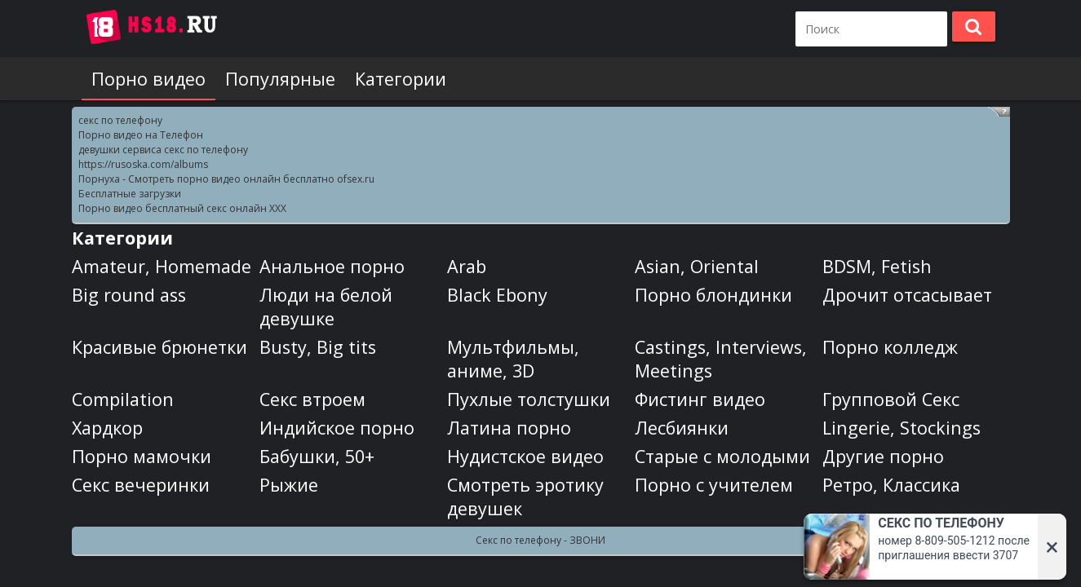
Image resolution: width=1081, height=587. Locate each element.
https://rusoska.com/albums (143, 164)
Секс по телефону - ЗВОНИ (540, 540)
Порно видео (148, 78)
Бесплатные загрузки (129, 194)
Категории (400, 78)
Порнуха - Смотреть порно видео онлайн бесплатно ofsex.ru (226, 179)
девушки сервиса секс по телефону (163, 150)
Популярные (280, 78)
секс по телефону (120, 120)
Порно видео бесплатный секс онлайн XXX (182, 208)
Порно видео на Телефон (140, 135)
